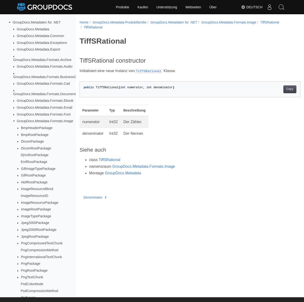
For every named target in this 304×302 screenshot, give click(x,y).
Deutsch (251, 7)
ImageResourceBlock (37, 189)
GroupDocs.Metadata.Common (40, 36)
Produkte (122, 7)
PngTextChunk (32, 277)
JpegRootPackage (35, 236)
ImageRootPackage (36, 209)
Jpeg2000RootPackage (39, 230)
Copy (274, 89)
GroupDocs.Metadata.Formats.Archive (42, 60)
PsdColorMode (32, 284)
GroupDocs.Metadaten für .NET (37, 22)
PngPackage (30, 263)
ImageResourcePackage (39, 202)
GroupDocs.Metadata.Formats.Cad (43, 83)
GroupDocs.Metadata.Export (38, 49)
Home (84, 22)
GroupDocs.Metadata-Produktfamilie (119, 22)
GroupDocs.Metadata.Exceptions (42, 43)
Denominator (95, 197)
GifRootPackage (33, 175)
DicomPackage (32, 141)
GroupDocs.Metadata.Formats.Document (44, 94)
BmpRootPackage (34, 135)
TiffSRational (269, 22)
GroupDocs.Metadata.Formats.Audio (44, 66)
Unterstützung (166, 7)
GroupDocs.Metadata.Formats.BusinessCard (47, 77)
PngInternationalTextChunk (41, 257)
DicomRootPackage (36, 148)
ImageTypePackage (36, 216)
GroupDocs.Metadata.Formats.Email (44, 107)
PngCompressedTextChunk (41, 243)
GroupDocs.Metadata (33, 29)
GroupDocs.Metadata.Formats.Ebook (45, 100)
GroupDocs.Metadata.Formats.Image (45, 121)
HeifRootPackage (34, 182)
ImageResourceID (34, 196)
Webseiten (193, 7)
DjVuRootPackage (34, 155)
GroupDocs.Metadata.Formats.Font (44, 114)
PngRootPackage (34, 270)
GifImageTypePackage (38, 169)
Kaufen (143, 7)
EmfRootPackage (34, 162)
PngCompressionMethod (39, 250)
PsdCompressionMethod (39, 291)
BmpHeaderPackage (36, 128)
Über (213, 7)
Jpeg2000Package (35, 223)
